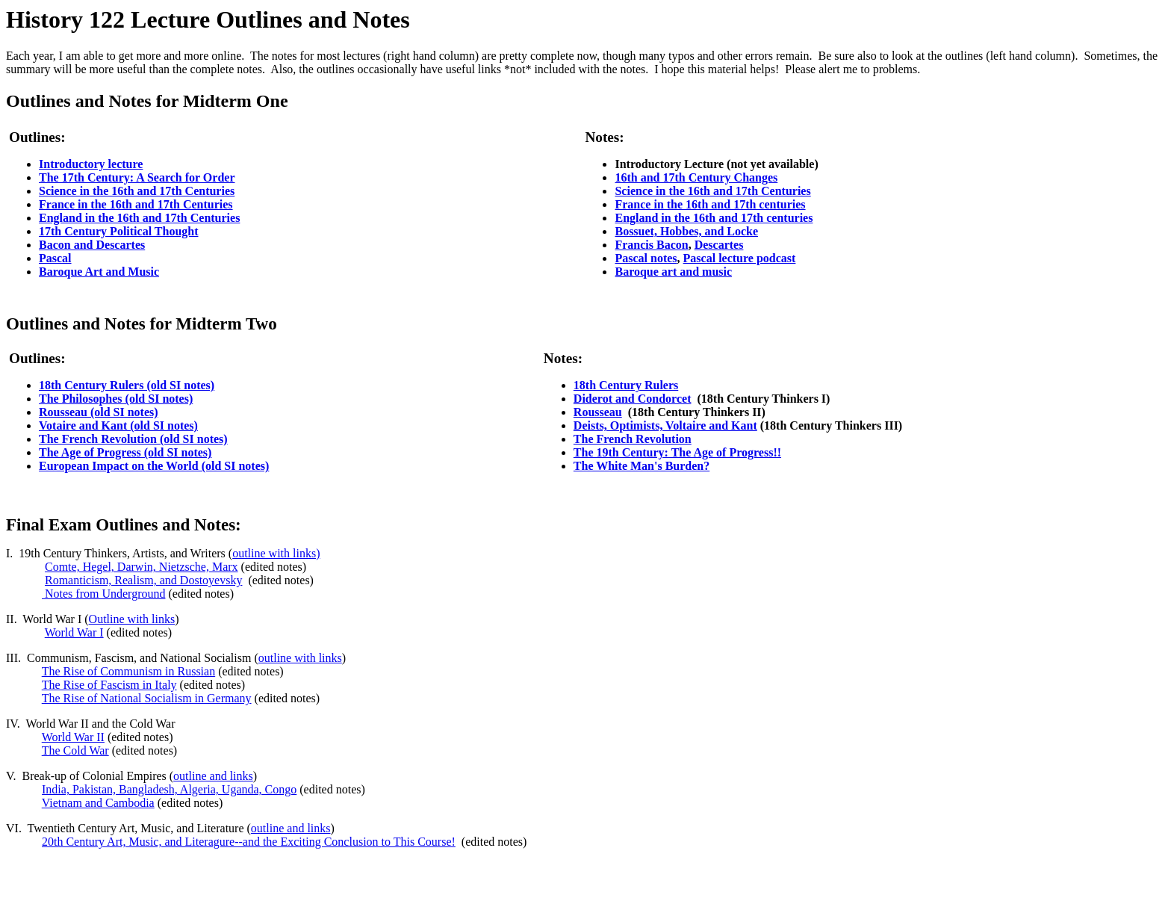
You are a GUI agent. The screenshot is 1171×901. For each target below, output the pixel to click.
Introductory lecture (91, 164)
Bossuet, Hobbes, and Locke (686, 231)
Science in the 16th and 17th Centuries (136, 191)
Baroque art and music (673, 271)
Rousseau (598, 412)
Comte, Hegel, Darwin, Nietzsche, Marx (141, 566)
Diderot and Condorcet (633, 398)
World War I (74, 632)
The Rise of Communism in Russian (128, 671)
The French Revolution (633, 439)
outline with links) (276, 553)
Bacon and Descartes (92, 244)
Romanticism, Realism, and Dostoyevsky (143, 580)
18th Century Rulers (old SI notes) (126, 385)
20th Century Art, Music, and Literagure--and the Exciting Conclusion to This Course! (249, 841)
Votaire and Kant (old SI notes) (118, 425)
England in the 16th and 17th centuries (714, 217)
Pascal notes (646, 258)
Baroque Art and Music (99, 271)
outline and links (213, 776)
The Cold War (75, 750)
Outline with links (132, 619)
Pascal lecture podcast (739, 258)
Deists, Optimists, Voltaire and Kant (665, 425)
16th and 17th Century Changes (696, 177)
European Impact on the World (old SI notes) (154, 465)
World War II (73, 737)
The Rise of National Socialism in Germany (147, 698)
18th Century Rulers (626, 385)
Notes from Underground (103, 593)
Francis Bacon (651, 244)
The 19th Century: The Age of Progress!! (677, 452)
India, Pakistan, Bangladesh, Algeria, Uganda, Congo (169, 789)
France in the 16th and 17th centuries (710, 204)
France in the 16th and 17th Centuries (136, 204)
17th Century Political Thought (119, 231)
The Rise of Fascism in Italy (109, 684)
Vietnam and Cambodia (98, 802)
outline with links (300, 657)
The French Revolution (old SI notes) (133, 439)
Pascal (55, 258)
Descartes (719, 244)
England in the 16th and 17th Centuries (139, 217)
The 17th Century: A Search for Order (137, 177)
